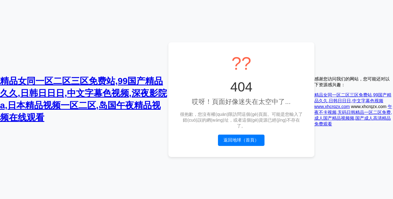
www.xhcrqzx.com (332, 106)
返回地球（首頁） (241, 140)
